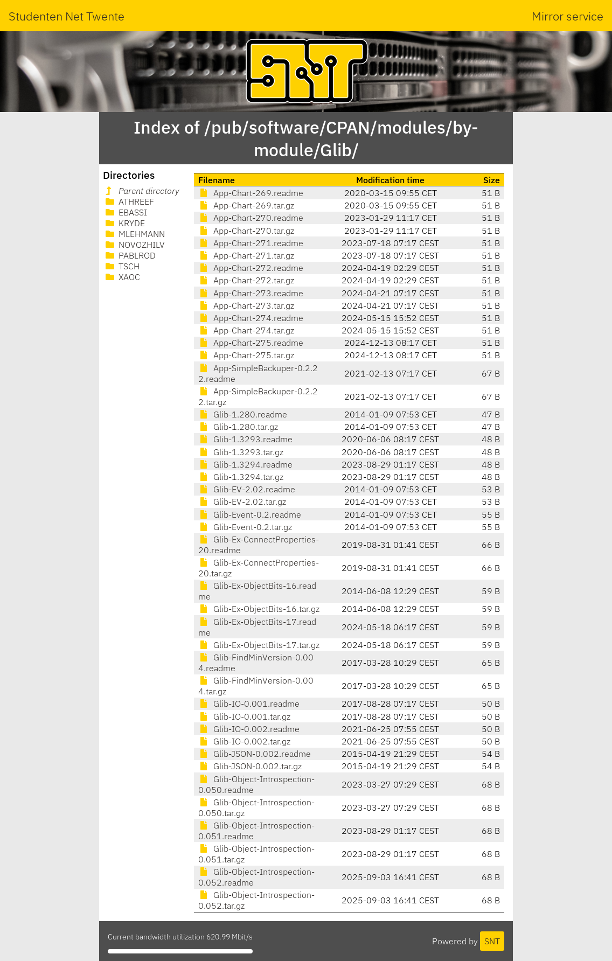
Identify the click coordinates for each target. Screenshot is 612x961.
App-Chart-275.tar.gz (246, 355)
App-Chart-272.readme (250, 267)
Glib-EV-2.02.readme (246, 489)
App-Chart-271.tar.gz (246, 255)
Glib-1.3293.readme (245, 439)
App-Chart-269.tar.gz (246, 205)
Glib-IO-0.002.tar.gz (244, 741)
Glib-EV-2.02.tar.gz (242, 501)
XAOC (121, 276)
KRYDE (124, 223)
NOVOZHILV (134, 244)
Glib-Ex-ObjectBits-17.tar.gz (258, 644)
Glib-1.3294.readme (245, 464)
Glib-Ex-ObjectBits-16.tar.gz (258, 608)
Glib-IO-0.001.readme (249, 703)
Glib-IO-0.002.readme (249, 728)
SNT (492, 941)
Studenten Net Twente (66, 16)
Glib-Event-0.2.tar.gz (245, 526)
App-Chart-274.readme (250, 317)
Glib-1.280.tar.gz (238, 426)
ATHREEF (128, 201)
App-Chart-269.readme (250, 192)
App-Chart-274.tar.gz (246, 330)
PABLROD (129, 255)
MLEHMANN (134, 233)
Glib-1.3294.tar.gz (240, 476)
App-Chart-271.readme (250, 243)
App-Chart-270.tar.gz (246, 230)
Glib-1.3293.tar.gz (240, 452)
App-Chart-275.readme (250, 342)
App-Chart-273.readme (250, 293)
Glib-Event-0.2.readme (249, 514)
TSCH (121, 266)
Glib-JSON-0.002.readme (254, 753)
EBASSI (125, 212)
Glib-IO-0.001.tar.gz (244, 716)
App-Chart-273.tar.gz (246, 305)
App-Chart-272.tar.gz (246, 280)
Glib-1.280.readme (242, 414)
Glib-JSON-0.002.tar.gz (250, 766)
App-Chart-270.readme (250, 217)
